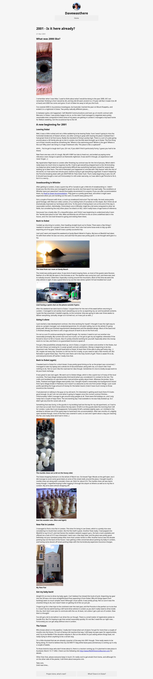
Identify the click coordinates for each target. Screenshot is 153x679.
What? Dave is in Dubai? (97, 674)
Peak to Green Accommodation (55, 193)
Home (76, 18)
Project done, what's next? (56, 674)
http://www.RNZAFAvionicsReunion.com (95, 651)
